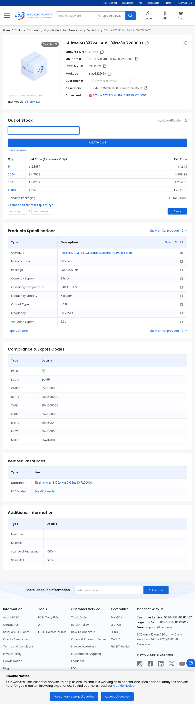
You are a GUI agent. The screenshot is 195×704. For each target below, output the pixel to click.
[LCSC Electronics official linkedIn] (161, 664)
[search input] (91, 16)
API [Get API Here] (140, 3)
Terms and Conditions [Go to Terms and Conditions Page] (18, 646)
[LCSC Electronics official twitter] (171, 664)
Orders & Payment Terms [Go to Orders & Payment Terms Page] (88, 639)
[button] (154, 3)
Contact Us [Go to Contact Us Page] (11, 625)
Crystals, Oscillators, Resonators (63, 30)
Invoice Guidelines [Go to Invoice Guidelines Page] (83, 646)
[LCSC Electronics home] (33, 16)
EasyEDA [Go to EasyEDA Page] (116, 617)
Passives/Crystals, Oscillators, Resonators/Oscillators (96, 253)
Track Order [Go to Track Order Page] (79, 617)
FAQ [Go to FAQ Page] (74, 668)
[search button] (130, 15)
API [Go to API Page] (40, 625)
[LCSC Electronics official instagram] (140, 664)
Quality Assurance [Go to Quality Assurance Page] (15, 639)
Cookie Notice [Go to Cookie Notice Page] (12, 661)
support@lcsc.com (159, 627)
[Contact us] (190, 664)
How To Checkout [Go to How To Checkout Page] (83, 632)
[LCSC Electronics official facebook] (150, 664)
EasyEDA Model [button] (45, 491)
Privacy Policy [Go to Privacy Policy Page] (12, 654)
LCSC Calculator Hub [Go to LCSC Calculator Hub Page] (52, 632)
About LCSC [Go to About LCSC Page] (11, 617)
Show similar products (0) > (168, 231)
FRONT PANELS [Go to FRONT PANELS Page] (120, 646)
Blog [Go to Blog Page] (6, 668)
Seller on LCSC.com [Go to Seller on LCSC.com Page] (16, 632)
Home (6, 30)
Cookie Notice (124, 685)
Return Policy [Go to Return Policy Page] (80, 625)
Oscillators (93, 30)
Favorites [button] (50, 44)
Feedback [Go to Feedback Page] (77, 661)
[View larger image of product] (34, 66)
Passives (34, 30)
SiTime (93, 52)
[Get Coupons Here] (127, 3)
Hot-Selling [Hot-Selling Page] (110, 3)
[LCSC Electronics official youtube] (182, 664)
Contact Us (185, 3)
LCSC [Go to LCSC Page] (114, 632)
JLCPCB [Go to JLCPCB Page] (116, 625)
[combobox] (110, 81)
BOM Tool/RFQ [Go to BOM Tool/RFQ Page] (48, 617)
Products (20, 30)
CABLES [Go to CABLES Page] (116, 639)
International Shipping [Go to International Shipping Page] (86, 654)
